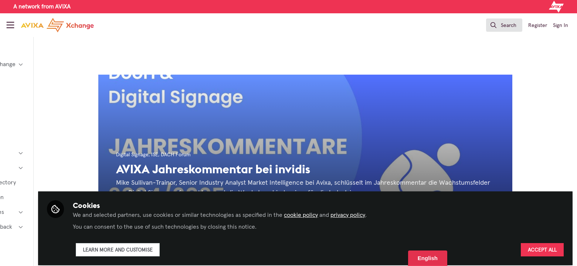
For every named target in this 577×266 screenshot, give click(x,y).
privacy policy (408, 211)
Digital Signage (163, 154)
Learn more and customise (179, 246)
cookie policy (362, 211)
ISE (185, 154)
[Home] (57, 25)
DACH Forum (206, 154)
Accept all (542, 246)
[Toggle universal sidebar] (10, 25)
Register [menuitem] (537, 25)
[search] (504, 25)
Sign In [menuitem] (560, 25)
